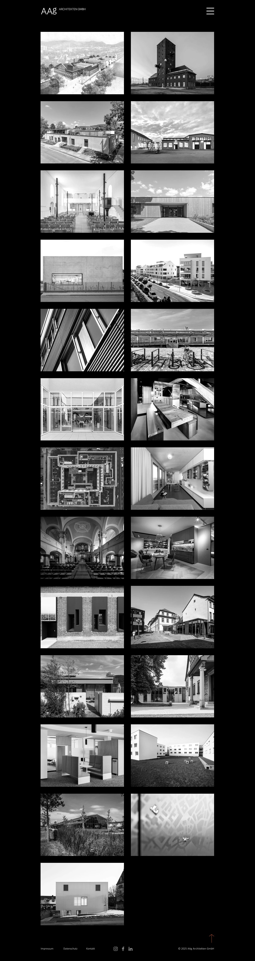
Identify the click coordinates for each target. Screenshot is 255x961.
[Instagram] (115, 949)
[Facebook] (123, 949)
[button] (210, 11)
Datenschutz (70, 948)
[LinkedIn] (130, 949)
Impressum (47, 948)
